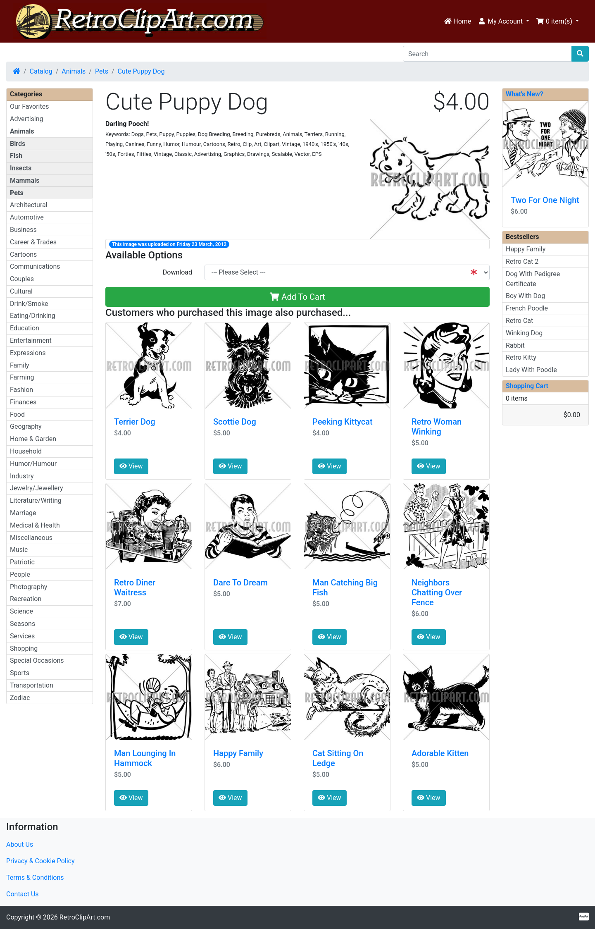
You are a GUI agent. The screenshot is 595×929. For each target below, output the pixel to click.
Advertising (26, 119)
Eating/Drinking (32, 316)
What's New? (524, 94)
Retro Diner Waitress (134, 587)
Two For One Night (545, 200)
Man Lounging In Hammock (145, 758)
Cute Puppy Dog (141, 71)
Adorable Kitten (440, 753)
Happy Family (238, 753)
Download (177, 272)
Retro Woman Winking (437, 427)
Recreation (25, 599)
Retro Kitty (521, 357)
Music (19, 550)
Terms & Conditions (35, 877)
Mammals (24, 180)
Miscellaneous (31, 538)
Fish (16, 156)
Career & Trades (33, 242)
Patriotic (22, 562)
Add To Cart (297, 297)
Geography (26, 426)
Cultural (21, 291)
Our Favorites (29, 106)
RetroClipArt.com (85, 917)
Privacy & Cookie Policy (40, 861)
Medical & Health (35, 525)
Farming (22, 377)
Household (26, 451)
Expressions (27, 353)
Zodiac (20, 698)
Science (21, 611)
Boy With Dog (525, 296)
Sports (19, 673)
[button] (503, 21)
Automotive (27, 217)
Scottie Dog (234, 422)
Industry (22, 476)
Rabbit (515, 345)
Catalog (41, 71)
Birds (17, 144)
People (20, 574)
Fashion (21, 390)
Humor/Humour (33, 464)
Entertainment (31, 340)
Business (23, 230)
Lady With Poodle (531, 370)
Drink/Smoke (29, 304)
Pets (101, 71)
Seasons (22, 624)
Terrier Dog (134, 422)
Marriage (23, 513)
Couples (22, 279)
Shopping (24, 648)
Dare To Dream (240, 582)
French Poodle (527, 308)
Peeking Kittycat (342, 422)
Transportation (31, 685)
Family (19, 365)
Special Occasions (37, 660)
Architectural (29, 205)
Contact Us (22, 894)
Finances (23, 402)
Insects (20, 168)
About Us (19, 844)
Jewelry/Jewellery (36, 488)
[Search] (487, 54)
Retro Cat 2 (522, 261)
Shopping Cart (527, 386)
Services (22, 636)
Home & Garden (33, 439)
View (131, 466)
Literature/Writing (36, 500)
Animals (74, 71)
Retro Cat (519, 321)
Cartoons (23, 254)
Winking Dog (524, 333)
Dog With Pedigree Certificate (533, 279)
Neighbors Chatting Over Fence (437, 592)
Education (24, 328)
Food (17, 414)
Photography (28, 587)
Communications (35, 266)
